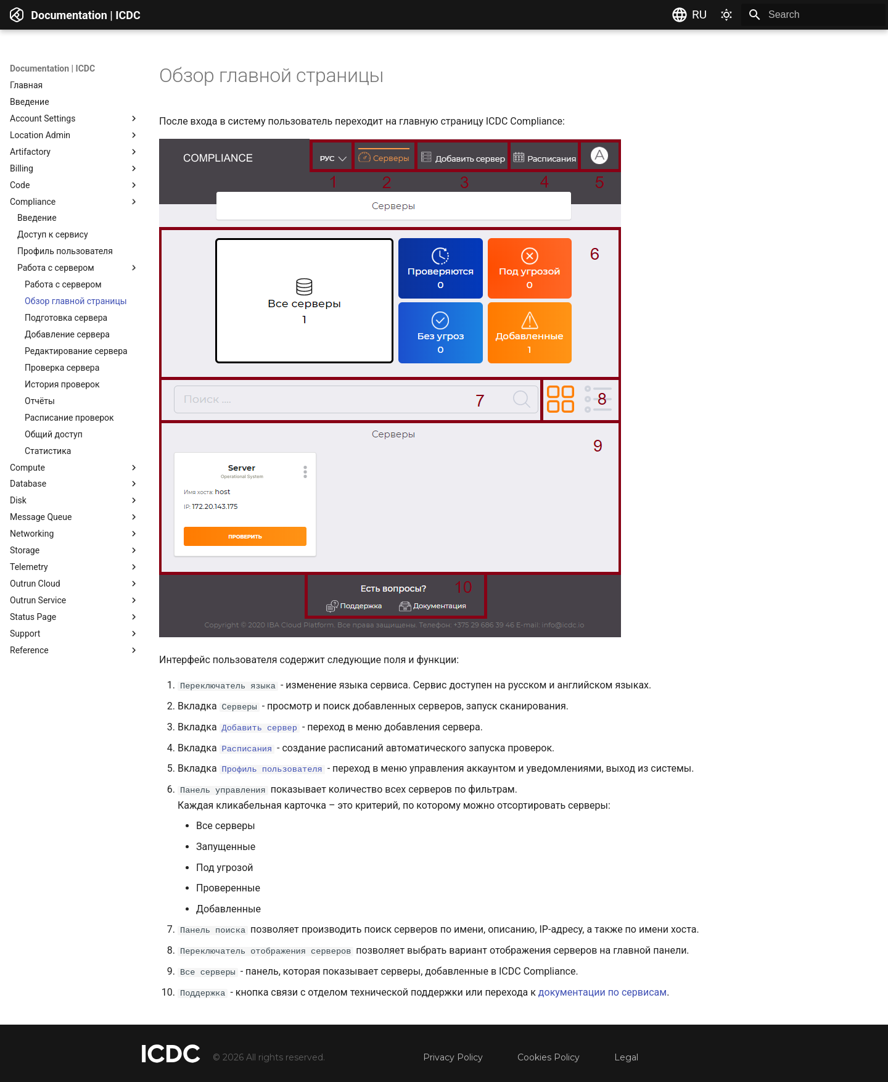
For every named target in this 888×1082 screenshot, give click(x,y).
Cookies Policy (548, 1056)
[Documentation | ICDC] (16, 14)
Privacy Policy (453, 1056)
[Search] (813, 15)
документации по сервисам (602, 991)
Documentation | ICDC (52, 68)
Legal (626, 1056)
